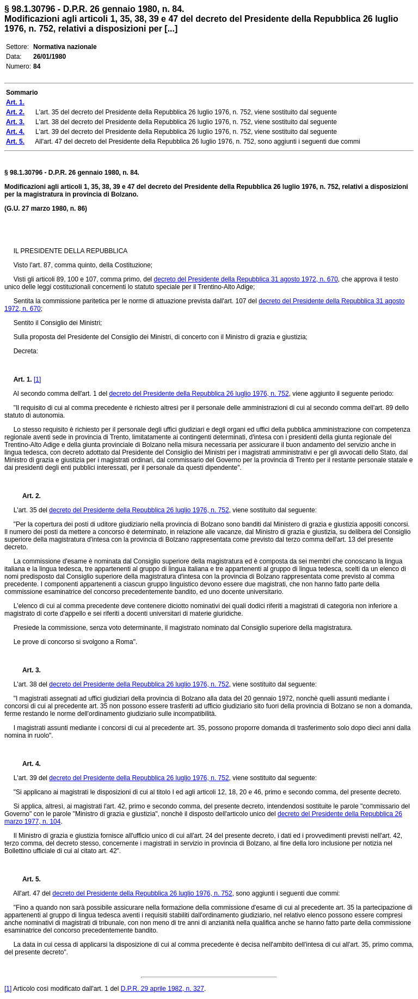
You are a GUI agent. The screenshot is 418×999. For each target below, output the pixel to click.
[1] (37, 379)
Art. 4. (27, 764)
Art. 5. (27, 879)
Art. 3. (27, 670)
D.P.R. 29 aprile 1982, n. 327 (162, 988)
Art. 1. (23, 379)
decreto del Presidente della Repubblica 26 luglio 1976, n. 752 (198, 393)
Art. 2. (27, 496)
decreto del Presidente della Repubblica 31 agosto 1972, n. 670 (246, 279)
